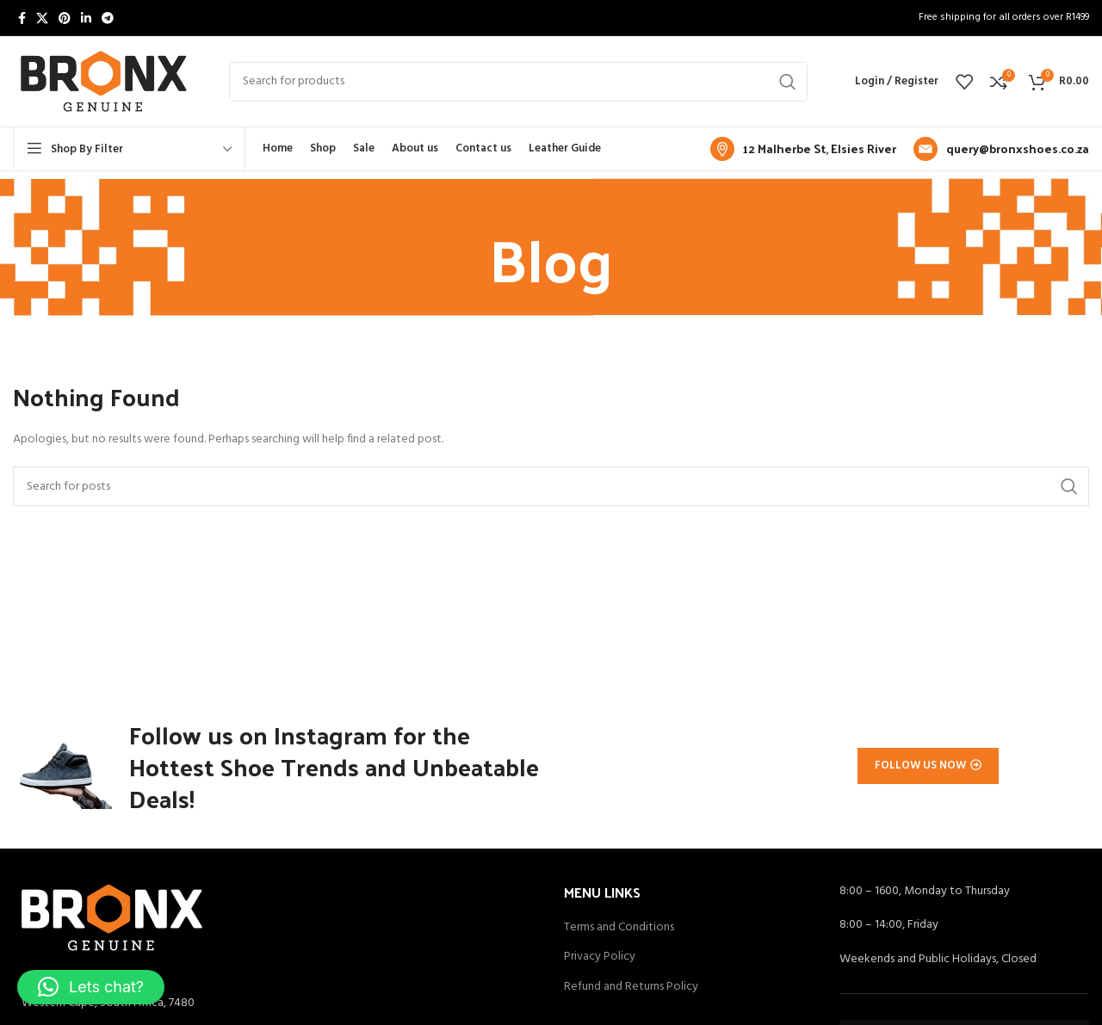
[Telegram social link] (107, 18)
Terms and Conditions (619, 933)
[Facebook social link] (22, 18)
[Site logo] (104, 81)
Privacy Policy (599, 962)
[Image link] (112, 922)
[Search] (518, 82)
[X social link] (42, 18)
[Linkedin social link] (86, 18)
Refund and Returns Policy (631, 992)
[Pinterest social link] (64, 18)
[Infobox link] (803, 149)
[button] (90, 987)
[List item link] (275, 1008)
